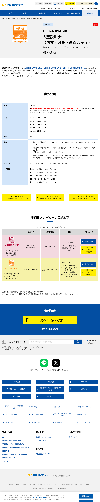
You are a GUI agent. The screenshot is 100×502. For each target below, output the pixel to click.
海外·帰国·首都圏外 (74, 13)
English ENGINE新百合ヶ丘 (74, 68)
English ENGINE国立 (33, 68)
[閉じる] (97, 497)
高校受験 (26, 13)
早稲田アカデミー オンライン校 (13, 441)
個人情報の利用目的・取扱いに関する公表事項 (76, 484)
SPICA (5, 451)
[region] (50, 497)
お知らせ (81, 8)
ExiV (4, 437)
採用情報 (58, 8)
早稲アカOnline (92, 8)
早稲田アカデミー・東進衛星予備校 (15, 447)
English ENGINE (12, 268)
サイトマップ (41, 484)
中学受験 (10, 13)
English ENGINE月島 (52, 68)
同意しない (86, 496)
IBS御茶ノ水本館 (11, 245)
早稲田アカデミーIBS (43, 437)
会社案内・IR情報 (46, 8)
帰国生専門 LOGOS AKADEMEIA (15, 454)
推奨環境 (32, 484)
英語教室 (90, 13)
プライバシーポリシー (53, 484)
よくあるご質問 (70, 8)
